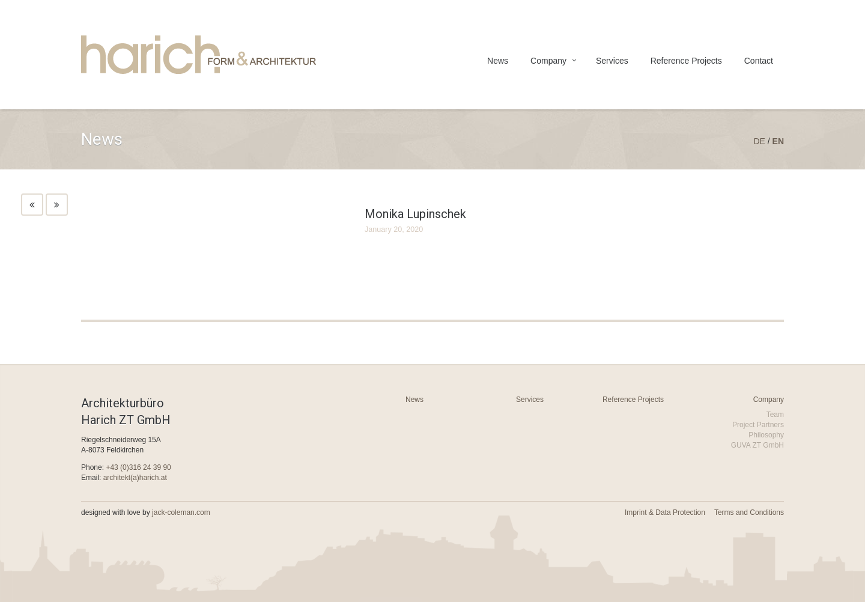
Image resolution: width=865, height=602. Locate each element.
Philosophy (766, 435)
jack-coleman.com (181, 512)
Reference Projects (686, 60)
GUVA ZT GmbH (757, 445)
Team (775, 414)
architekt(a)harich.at (135, 477)
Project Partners (758, 425)
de (759, 141)
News (497, 60)
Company (548, 60)
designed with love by (145, 512)
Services (612, 60)
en (778, 141)
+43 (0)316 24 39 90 (138, 467)
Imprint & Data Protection (665, 512)
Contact (758, 60)
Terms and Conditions (749, 512)
